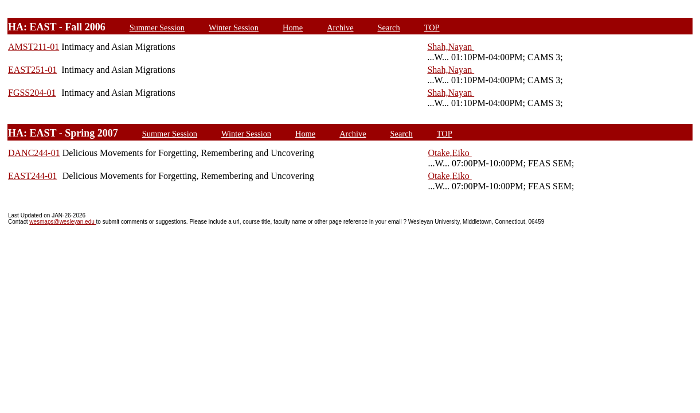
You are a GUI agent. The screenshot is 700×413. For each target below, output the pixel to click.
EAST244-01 (32, 176)
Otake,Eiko (449, 153)
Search (389, 27)
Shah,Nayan (450, 47)
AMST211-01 (33, 47)
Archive (340, 27)
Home (293, 27)
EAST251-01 (32, 70)
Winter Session (234, 27)
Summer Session (157, 27)
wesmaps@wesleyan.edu (62, 222)
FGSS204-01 (32, 93)
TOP (432, 27)
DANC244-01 (34, 153)
